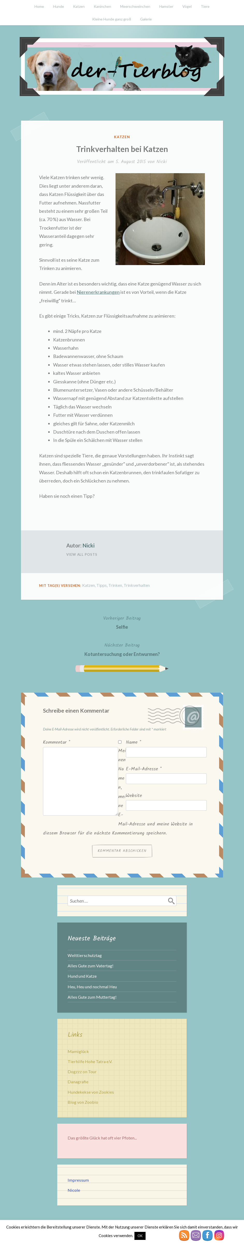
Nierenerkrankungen (98, 292)
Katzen (79, 6)
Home (39, 6)
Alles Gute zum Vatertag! (90, 965)
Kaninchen (102, 6)
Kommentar (56, 742)
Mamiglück (78, 1051)
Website (134, 796)
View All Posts (81, 554)
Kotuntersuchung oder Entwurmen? (122, 649)
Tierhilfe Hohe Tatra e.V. (90, 1061)
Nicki (161, 162)
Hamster (166, 6)
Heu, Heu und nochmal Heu (92, 986)
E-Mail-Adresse (144, 769)
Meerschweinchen (135, 6)
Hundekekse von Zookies (91, 1092)
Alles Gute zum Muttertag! (92, 997)
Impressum (78, 1180)
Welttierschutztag (85, 955)
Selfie (122, 622)
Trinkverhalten (137, 585)
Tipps (101, 585)
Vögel (187, 6)
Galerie (146, 19)
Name (133, 742)
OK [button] (140, 1236)
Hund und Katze (82, 976)
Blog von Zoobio (83, 1102)
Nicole (74, 1190)
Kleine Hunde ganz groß (111, 19)
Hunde (58, 6)
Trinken (115, 585)
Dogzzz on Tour (82, 1071)
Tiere (205, 6)
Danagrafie (78, 1081)
